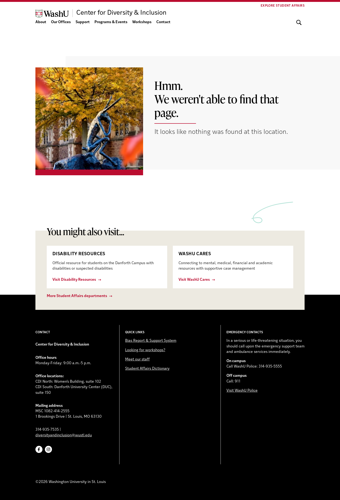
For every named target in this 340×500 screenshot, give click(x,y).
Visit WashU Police (242, 391)
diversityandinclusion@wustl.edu (63, 435)
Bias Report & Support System (150, 341)
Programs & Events (111, 22)
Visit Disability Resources (74, 280)
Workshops (142, 22)
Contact (163, 22)
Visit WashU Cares (194, 280)
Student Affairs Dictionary (147, 369)
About (40, 22)
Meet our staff (137, 359)
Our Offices (61, 22)
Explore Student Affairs (283, 5)
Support (83, 22)
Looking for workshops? (145, 350)
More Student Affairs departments (77, 296)
